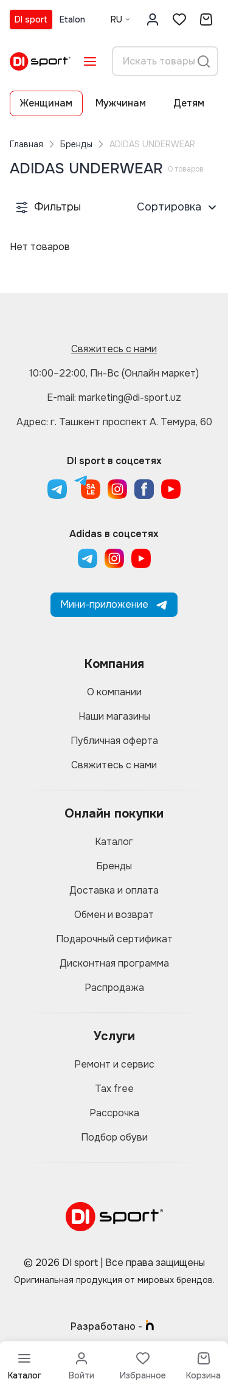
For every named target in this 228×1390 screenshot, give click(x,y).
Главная (26, 144)
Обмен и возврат (114, 914)
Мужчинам (120, 103)
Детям (188, 103)
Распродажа (114, 987)
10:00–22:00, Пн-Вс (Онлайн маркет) (114, 373)
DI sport (31, 19)
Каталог (114, 841)
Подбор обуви (114, 1137)
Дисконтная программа (114, 963)
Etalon (72, 19)
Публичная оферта (114, 740)
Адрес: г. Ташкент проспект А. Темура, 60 (114, 421)
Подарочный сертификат (114, 939)
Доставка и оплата (114, 890)
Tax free (114, 1088)
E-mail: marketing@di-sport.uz (114, 397)
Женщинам (46, 103)
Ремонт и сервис (114, 1064)
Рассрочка (114, 1113)
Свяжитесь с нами (114, 348)
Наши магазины (114, 716)
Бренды (76, 144)
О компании (114, 692)
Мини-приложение (114, 604)
